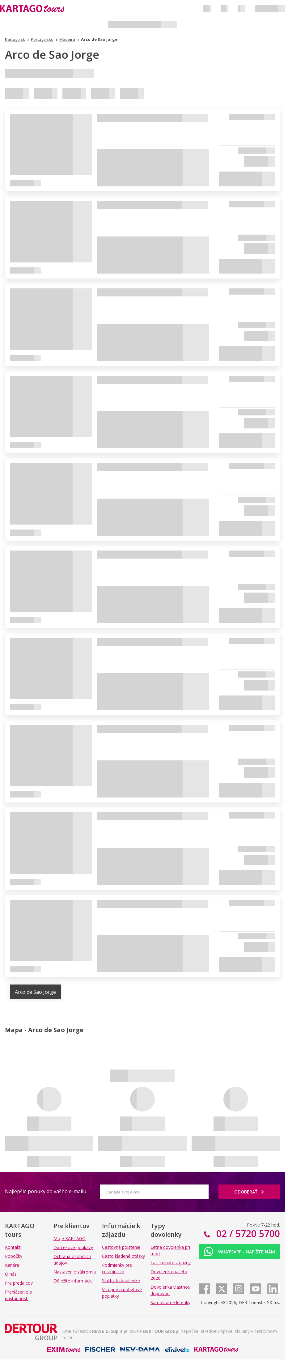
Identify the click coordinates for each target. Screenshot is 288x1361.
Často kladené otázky (123, 1256)
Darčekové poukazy (73, 1247)
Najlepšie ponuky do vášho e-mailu (45, 1191)
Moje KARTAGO (69, 1238)
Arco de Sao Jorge (35, 992)
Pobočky (13, 1256)
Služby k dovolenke (121, 1280)
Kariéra (12, 1265)
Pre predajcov (19, 1283)
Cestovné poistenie (121, 1247)
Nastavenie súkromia (74, 1272)
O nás (11, 1274)
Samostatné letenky (170, 1302)
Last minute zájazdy (170, 1262)
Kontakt (13, 1247)
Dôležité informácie (73, 1281)
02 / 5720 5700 (247, 1233)
